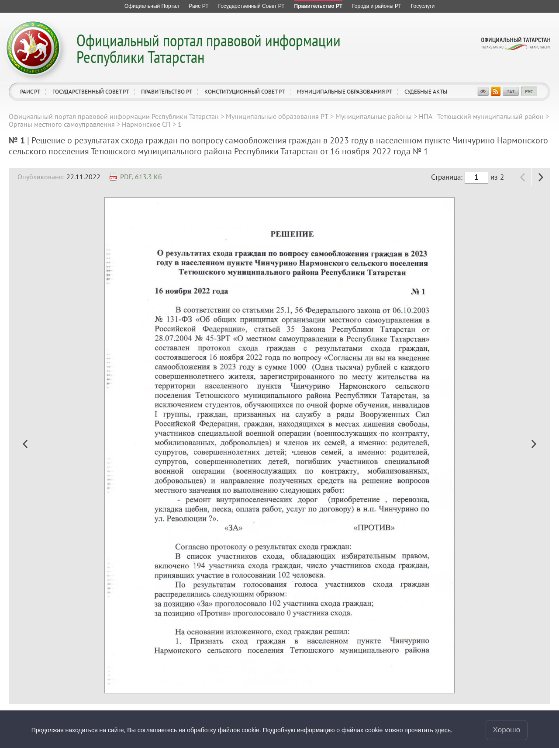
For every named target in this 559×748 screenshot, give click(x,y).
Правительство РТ (166, 91)
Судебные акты (425, 91)
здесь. (443, 730)
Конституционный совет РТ (244, 91)
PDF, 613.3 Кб (141, 176)
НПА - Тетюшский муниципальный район (481, 116)
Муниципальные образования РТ (344, 91)
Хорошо (507, 730)
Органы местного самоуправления (62, 124)
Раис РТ (30, 91)
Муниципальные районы (373, 116)
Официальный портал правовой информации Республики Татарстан (208, 48)
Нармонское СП (146, 124)
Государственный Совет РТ (90, 91)
